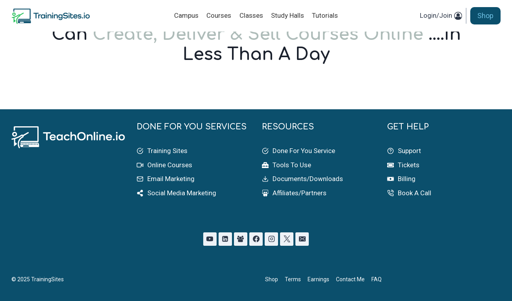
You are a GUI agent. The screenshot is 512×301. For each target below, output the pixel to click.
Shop (485, 15)
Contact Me (350, 279)
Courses (218, 15)
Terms (293, 279)
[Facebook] (256, 239)
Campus (186, 15)
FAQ (376, 279)
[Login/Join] (441, 15)
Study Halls (287, 15)
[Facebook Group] (240, 239)
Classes (251, 15)
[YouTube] (210, 239)
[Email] (302, 239)
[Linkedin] (225, 239)
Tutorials (325, 15)
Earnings (318, 279)
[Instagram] (271, 239)
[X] (286, 239)
